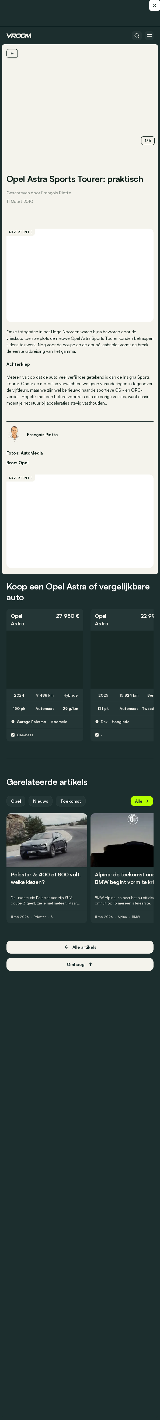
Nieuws (40, 801)
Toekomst (70, 801)
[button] (44, 620)
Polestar (40, 917)
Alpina (122, 917)
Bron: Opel (17, 462)
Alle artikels (80, 947)
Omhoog (80, 964)
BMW (136, 917)
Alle (142, 801)
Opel (16, 615)
